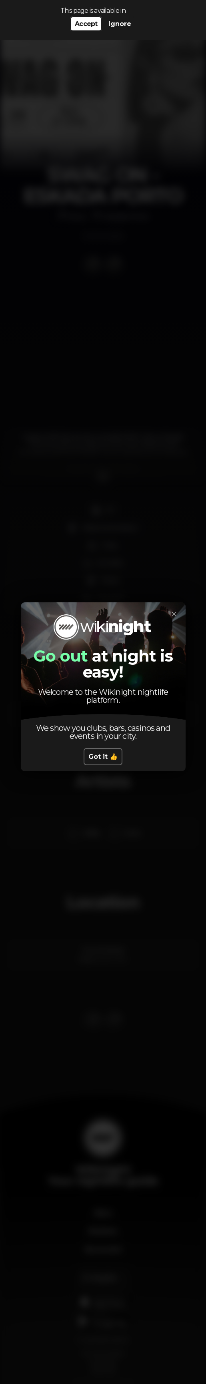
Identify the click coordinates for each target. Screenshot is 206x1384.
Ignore (119, 24)
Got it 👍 (103, 756)
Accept (86, 24)
